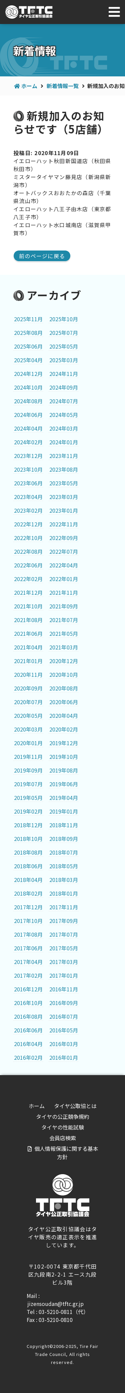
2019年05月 (28, 798)
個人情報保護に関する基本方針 (66, 1152)
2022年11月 (63, 524)
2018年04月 (28, 880)
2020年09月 (28, 688)
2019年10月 (63, 757)
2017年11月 (63, 907)
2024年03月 (63, 428)
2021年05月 (63, 633)
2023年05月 (63, 483)
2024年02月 (28, 442)
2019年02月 (28, 811)
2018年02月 (28, 893)
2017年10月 (28, 921)
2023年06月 (28, 483)
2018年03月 (63, 880)
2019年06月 (63, 784)
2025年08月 (28, 333)
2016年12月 (28, 989)
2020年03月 (28, 729)
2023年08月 (63, 469)
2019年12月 (63, 743)
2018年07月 (63, 852)
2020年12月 (63, 661)
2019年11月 (28, 757)
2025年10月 (63, 319)
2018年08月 (28, 852)
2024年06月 (28, 415)
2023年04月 (28, 497)
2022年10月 (28, 538)
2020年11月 (28, 674)
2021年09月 (63, 606)
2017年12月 (28, 907)
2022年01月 (63, 579)
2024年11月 (63, 374)
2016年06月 (28, 1030)
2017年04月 (28, 962)
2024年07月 (63, 401)
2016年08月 (28, 1016)
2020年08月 (63, 688)
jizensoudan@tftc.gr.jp (55, 1304)
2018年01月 (63, 893)
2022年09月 (63, 538)
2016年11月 (63, 989)
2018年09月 (63, 839)
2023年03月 (63, 497)
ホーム (29, 86)
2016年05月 (63, 1030)
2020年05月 (28, 716)
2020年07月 (28, 702)
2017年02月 (28, 975)
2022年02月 (28, 579)
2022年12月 (28, 524)
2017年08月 (28, 934)
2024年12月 (28, 374)
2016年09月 (63, 1003)
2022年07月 (63, 551)
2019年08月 (63, 770)
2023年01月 (63, 510)
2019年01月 (63, 811)
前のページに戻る (42, 256)
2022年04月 (63, 565)
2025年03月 (63, 360)
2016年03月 (63, 1044)
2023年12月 (28, 456)
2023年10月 (28, 469)
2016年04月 (28, 1044)
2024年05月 (63, 415)
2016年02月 (28, 1057)
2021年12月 (28, 592)
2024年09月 (63, 387)
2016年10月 (28, 1003)
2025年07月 (63, 333)
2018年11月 (63, 825)
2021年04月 (28, 647)
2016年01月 (63, 1057)
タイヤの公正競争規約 (62, 1116)
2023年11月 (63, 456)
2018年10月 (28, 839)
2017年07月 (63, 934)
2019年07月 (28, 784)
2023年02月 (28, 510)
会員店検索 (62, 1138)
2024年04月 (28, 428)
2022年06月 (28, 565)
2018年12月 (28, 825)
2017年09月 (63, 921)
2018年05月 (63, 866)
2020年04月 (63, 716)
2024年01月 (63, 442)
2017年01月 (63, 975)
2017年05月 (63, 948)
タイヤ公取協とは (75, 1106)
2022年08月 (28, 551)
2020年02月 (63, 729)
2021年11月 (63, 592)
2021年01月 (28, 661)
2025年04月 (28, 360)
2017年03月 (63, 962)
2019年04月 (63, 798)
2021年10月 (28, 606)
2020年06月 (63, 702)
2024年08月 (28, 401)
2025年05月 (63, 346)
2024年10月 (28, 387)
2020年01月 (28, 743)
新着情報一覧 (63, 86)
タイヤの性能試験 (62, 1127)
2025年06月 (28, 346)
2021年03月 (63, 647)
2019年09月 (28, 770)
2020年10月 (63, 674)
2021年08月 (28, 620)
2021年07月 (63, 620)
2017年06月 (28, 948)
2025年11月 (28, 319)
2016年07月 (63, 1016)
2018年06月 (28, 866)
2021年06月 (28, 633)
